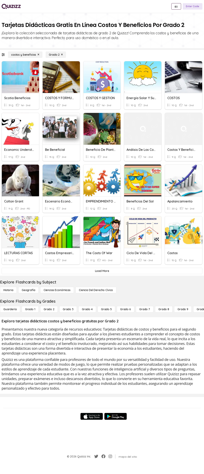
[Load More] (102, 271)
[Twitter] (96, 456)
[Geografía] (28, 290)
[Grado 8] (164, 309)
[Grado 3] (68, 309)
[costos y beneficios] (25, 54)
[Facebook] (103, 456)
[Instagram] (110, 456)
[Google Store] (115, 416)
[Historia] (8, 290)
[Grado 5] (106, 309)
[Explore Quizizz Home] (11, 6)
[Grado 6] (125, 309)
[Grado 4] (87, 309)
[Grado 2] (56, 54)
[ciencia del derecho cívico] (96, 290)
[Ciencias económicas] (57, 290)
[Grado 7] (144, 309)
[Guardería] (10, 309)
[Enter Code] (192, 6)
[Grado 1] (30, 309)
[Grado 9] (183, 309)
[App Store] (91, 416)
